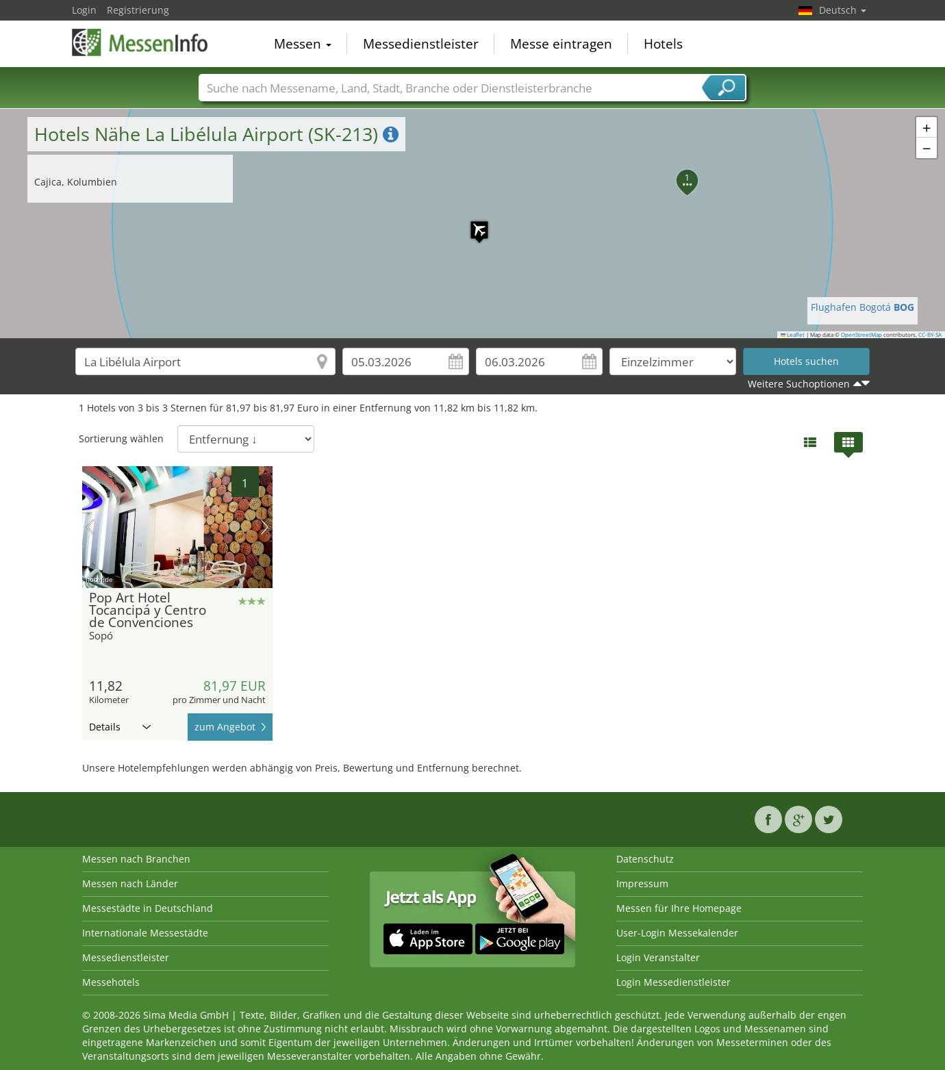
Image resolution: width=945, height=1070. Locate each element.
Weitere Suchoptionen (799, 383)
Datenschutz (645, 858)
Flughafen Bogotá (862, 307)
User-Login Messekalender (677, 932)
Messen (302, 44)
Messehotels (111, 982)
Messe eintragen (561, 44)
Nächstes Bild (264, 527)
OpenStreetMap (861, 334)
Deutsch (842, 9)
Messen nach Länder (130, 883)
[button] (472, 223)
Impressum (642, 883)
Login (84, 9)
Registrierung (138, 9)
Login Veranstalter (658, 957)
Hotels (663, 44)
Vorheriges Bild (90, 527)
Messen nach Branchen (136, 858)
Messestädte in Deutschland (147, 908)
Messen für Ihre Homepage (679, 908)
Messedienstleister (421, 44)
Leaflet (793, 334)
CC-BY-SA (930, 334)
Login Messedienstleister (673, 982)
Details (120, 726)
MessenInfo (140, 42)
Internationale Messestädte (145, 932)
